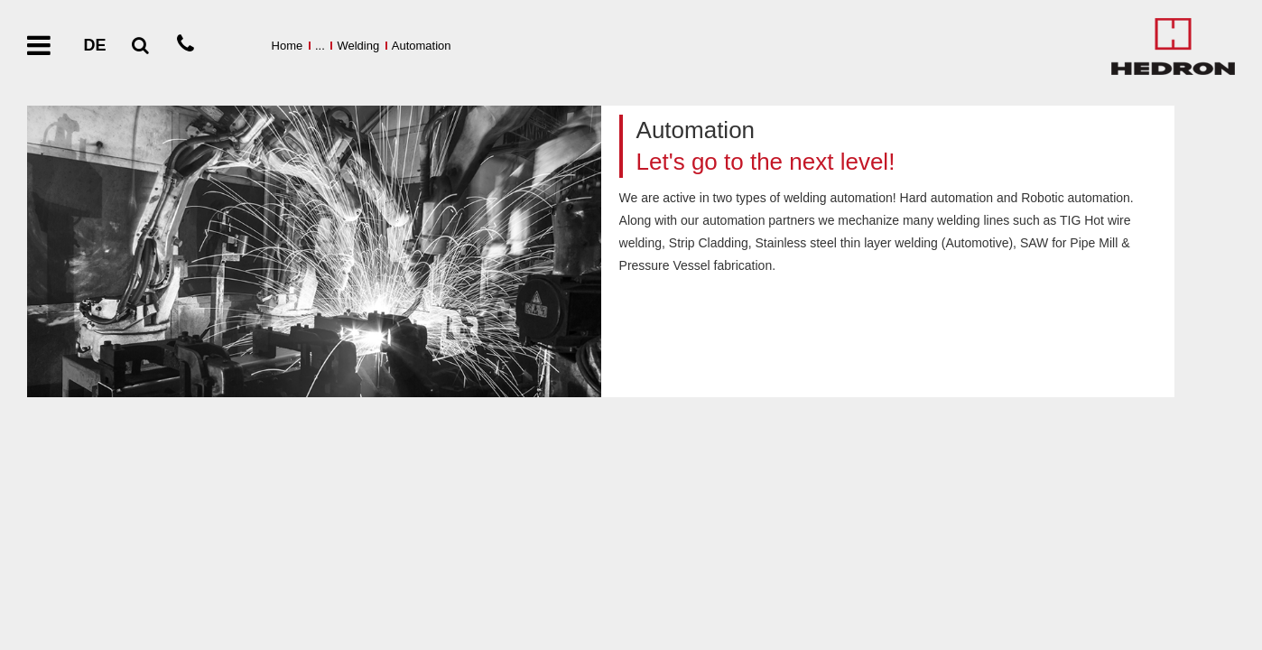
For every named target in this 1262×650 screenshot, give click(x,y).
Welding (358, 45)
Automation (421, 45)
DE (94, 45)
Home (287, 45)
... (320, 45)
